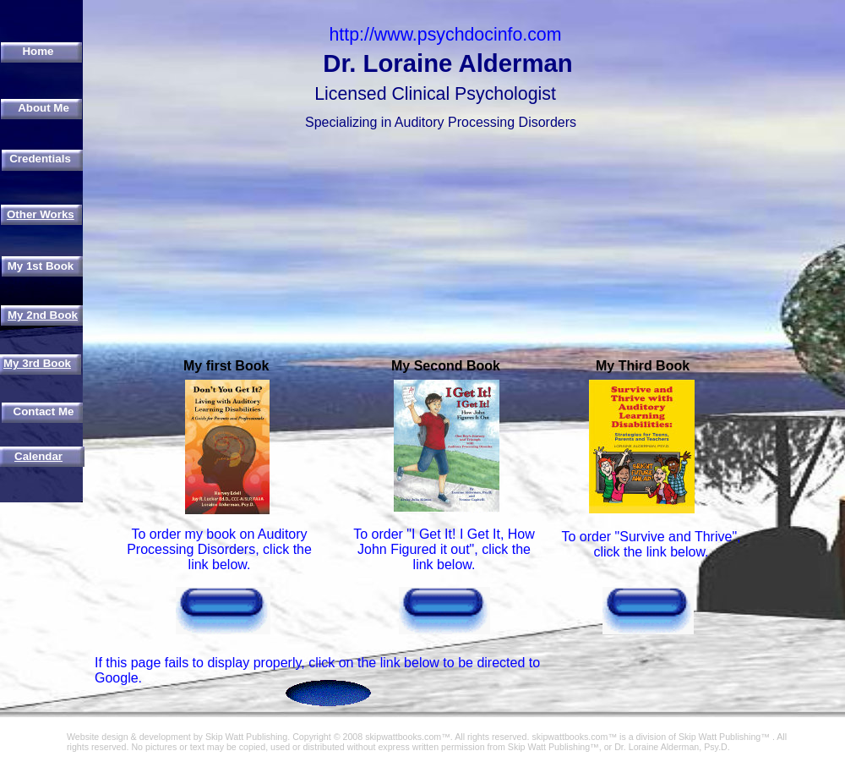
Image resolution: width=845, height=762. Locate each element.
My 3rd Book (37, 363)
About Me (43, 107)
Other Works (40, 214)
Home (37, 51)
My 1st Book (41, 266)
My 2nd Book (43, 315)
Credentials (40, 158)
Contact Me (44, 411)
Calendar (38, 456)
